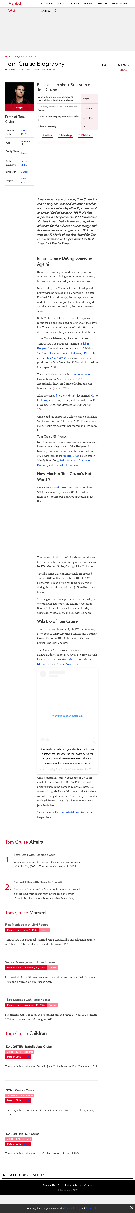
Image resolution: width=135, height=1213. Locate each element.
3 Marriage (65, 135)
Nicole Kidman (57, 357)
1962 (23, 134)
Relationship (119, 3)
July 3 (24, 130)
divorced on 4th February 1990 (69, 353)
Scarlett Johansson (66, 465)
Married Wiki (14, 4)
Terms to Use (49, 1185)
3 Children (85, 135)
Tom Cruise (62, 769)
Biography (47, 3)
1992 (26, 1056)
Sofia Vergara (68, 460)
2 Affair (47, 135)
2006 (26, 1144)
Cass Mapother (67, 664)
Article (74, 3)
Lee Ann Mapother (69, 659)
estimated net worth (68, 487)
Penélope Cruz (69, 455)
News (61, 3)
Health (102, 3)
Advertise (77, 1185)
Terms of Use (93, 1208)
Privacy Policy (72, 1208)
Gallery (45, 11)
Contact (88, 1185)
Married (88, 3)
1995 (26, 1100)
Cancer (24, 171)
